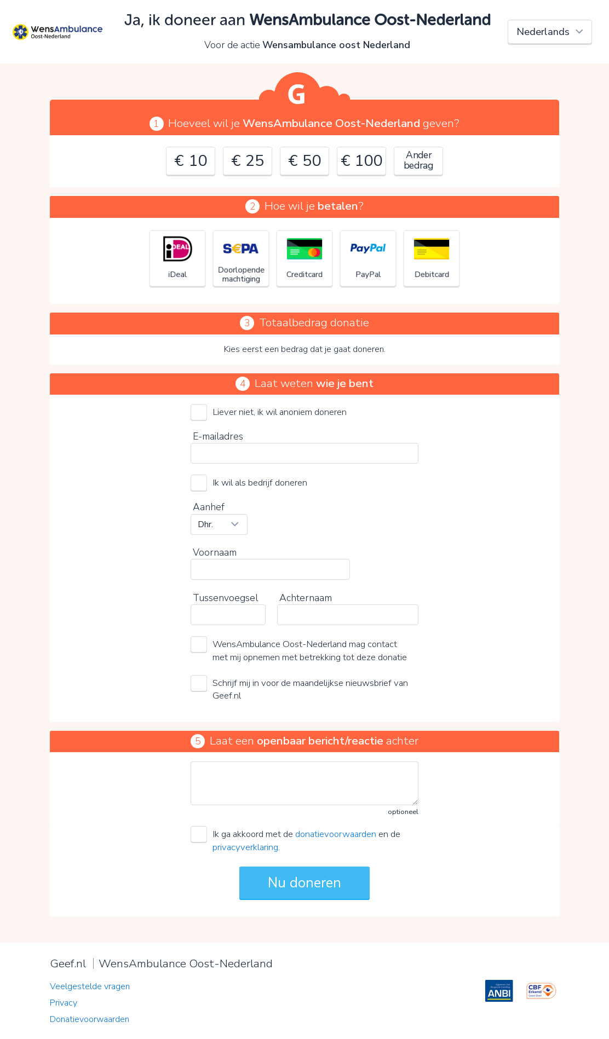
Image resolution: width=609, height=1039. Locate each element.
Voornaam (215, 552)
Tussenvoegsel (225, 597)
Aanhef (209, 506)
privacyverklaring (245, 847)
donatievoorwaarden (335, 834)
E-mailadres (218, 436)
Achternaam (305, 597)
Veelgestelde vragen (90, 986)
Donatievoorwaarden (89, 1019)
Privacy (63, 1003)
